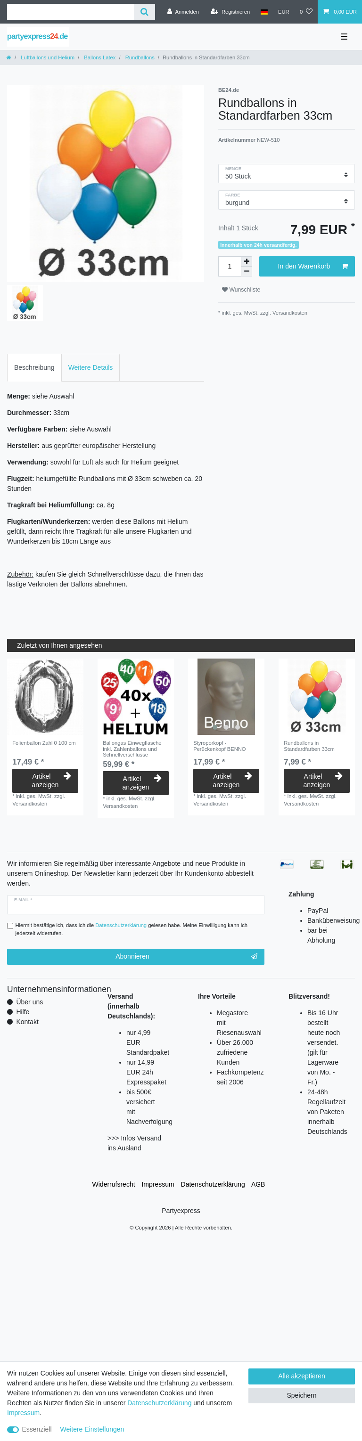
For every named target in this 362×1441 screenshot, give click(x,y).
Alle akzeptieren (301, 1376)
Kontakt (27, 1022)
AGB (258, 1184)
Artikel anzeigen (51, 781)
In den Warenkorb (313, 266)
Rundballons (139, 57)
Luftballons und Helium (46, 57)
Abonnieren (186, 957)
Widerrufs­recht (113, 1184)
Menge (233, 168)
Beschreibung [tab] (34, 367)
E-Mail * (23, 899)
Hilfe (22, 1012)
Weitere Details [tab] (90, 367)
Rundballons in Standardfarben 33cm (309, 745)
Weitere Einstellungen (92, 1429)
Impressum (157, 1184)
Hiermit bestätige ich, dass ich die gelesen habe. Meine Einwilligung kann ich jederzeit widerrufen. (132, 929)
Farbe (232, 195)
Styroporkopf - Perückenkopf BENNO (219, 745)
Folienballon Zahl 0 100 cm (43, 743)
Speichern (301, 1395)
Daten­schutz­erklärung (213, 1184)
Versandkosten (289, 313)
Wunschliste (241, 289)
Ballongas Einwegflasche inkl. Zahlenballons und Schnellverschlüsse (132, 748)
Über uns (29, 1002)
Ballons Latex (98, 57)
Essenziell (37, 1429)
